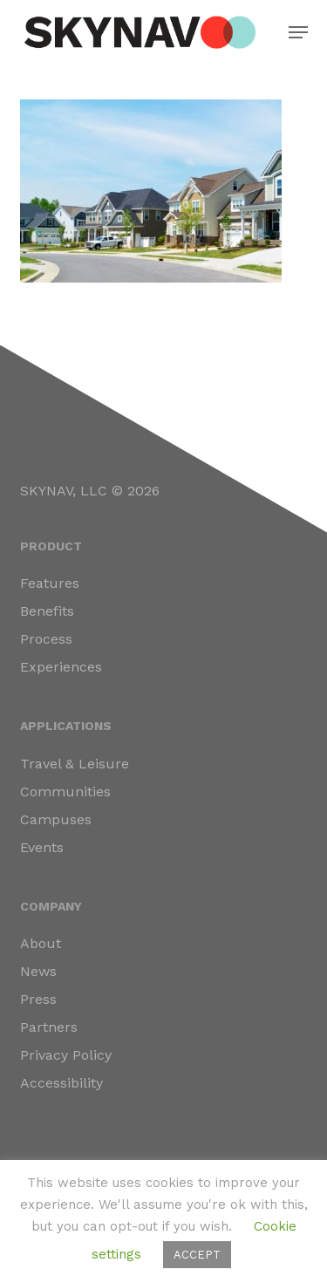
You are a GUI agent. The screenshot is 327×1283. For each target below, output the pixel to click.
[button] (298, 32)
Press (38, 999)
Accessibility (61, 1083)
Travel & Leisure (74, 763)
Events (42, 847)
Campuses (56, 819)
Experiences (61, 667)
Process (46, 639)
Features (49, 583)
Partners (49, 1027)
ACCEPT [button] (197, 1254)
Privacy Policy (66, 1055)
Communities (65, 791)
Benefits (47, 611)
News (38, 971)
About (40, 943)
